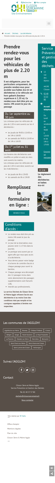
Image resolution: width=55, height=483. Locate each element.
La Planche (9, 339)
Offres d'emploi (13, 424)
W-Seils (23, 416)
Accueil (7, 33)
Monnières (35, 339)
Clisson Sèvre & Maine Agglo (18, 437)
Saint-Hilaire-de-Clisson (36, 343)
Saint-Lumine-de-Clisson (22, 348)
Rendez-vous (19, 213)
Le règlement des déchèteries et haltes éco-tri (44, 180)
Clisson (47, 330)
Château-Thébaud (36, 330)
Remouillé (45, 339)
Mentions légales (14, 428)
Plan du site (12, 433)
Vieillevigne (37, 348)
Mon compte (40, 2)
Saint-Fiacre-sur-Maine (18, 343)
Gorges (17, 335)
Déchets (15, 33)
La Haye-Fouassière (42, 335)
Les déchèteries (25, 33)
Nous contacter (27, 400)
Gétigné (8, 335)
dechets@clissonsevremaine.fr (27, 396)
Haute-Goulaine (27, 335)
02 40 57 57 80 (46, 96)
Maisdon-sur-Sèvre (23, 339)
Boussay (24, 330)
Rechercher (26, 2)
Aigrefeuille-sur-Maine (11, 330)
